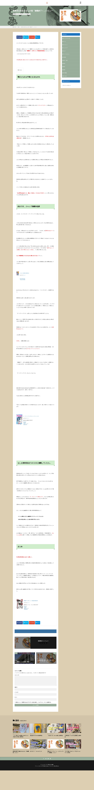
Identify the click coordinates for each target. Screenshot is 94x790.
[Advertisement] (52, 448)
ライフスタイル (66, 54)
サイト (16, 697)
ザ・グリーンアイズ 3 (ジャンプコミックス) (31, 416)
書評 (64, 66)
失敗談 (64, 57)
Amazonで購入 (22, 279)
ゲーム (64, 41)
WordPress (56, 766)
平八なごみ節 (50, 764)
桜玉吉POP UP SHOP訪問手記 (36, 735)
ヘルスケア (65, 47)
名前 (16, 687)
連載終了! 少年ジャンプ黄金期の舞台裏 (31, 600)
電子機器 (65, 72)
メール (16, 692)
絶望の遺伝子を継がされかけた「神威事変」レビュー (21, 752)
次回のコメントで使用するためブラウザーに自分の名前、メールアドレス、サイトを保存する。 (34, 702)
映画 (64, 63)
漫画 (28, 14)
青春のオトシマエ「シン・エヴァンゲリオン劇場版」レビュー (55, 752)
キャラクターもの (66, 38)
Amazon (24, 421)
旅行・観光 (65, 60)
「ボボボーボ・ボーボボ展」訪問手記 (55, 735)
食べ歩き (65, 75)
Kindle (25, 422)
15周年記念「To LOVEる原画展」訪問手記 (73, 736)
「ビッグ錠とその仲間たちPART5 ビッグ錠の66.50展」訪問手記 (20, 736)
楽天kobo (25, 424)
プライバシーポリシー (66, 85)
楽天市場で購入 (22, 278)
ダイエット (65, 44)
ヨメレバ (27, 418)
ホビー (64, 50)
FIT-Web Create (45, 766)
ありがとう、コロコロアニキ (36, 751)
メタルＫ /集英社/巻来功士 (24, 273)
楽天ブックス (26, 423)
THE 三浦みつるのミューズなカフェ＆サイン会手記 (72, 752)
